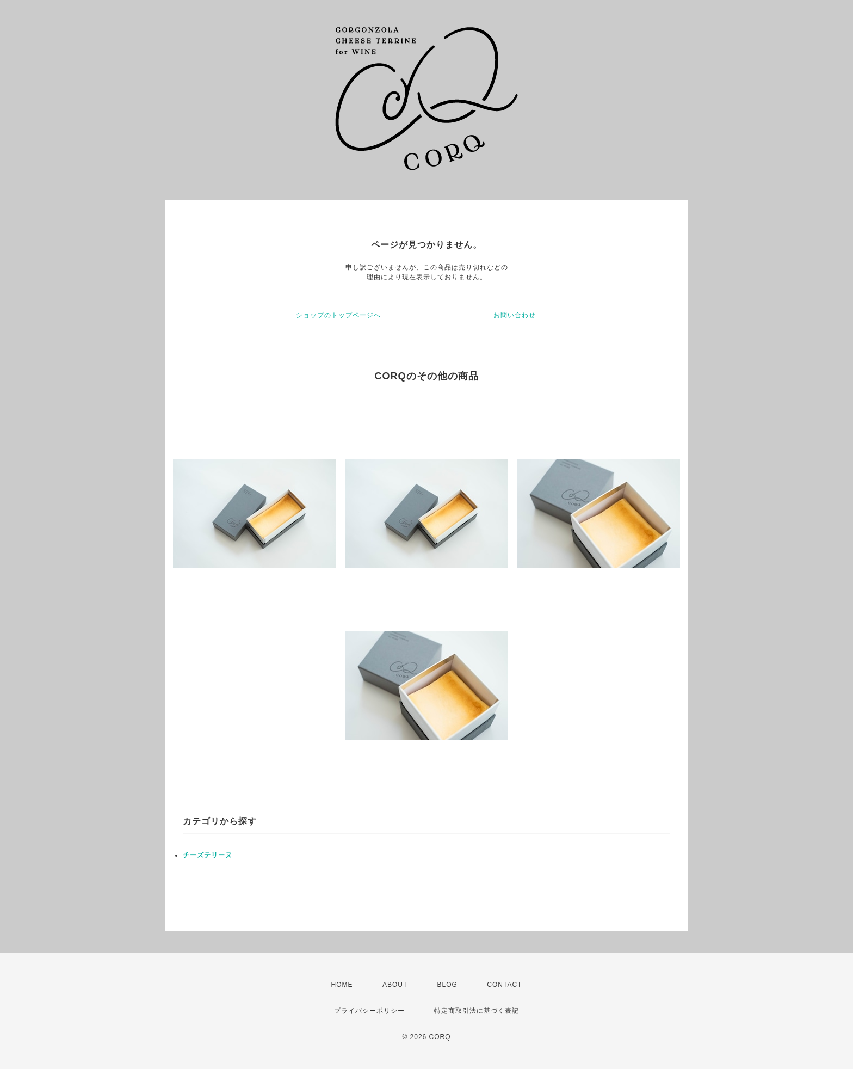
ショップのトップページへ (338, 315)
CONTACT (504, 984)
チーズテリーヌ (207, 855)
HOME (342, 984)
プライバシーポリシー (369, 1011)
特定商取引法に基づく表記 (476, 1011)
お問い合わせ (514, 315)
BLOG (447, 984)
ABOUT (394, 984)
